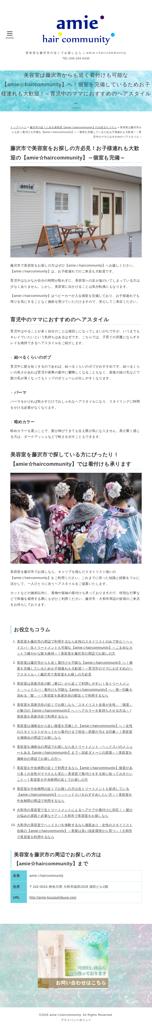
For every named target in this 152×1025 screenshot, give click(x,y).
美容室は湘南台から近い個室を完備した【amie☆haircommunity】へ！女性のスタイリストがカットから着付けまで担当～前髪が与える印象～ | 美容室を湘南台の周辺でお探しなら (75, 731)
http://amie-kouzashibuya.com (52, 897)
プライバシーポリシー (76, 1020)
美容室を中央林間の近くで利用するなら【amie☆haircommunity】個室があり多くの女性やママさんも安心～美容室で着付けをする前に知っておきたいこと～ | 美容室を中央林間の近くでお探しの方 (75, 773)
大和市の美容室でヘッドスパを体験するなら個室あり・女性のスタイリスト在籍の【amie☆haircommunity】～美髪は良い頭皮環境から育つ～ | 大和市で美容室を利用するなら (75, 831)
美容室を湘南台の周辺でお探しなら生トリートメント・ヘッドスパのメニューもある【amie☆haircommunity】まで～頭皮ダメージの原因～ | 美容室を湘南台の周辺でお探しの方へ (75, 752)
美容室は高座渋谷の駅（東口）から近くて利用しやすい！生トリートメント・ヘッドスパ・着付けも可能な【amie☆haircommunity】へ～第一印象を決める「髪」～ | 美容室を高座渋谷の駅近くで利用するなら (75, 689)
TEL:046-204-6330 (76, 58)
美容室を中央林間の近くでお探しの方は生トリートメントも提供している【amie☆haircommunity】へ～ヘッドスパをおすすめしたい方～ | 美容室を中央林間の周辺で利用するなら (74, 794)
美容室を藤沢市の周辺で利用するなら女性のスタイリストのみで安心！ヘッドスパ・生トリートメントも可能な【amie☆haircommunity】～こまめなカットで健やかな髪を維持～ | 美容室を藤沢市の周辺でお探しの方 (75, 647)
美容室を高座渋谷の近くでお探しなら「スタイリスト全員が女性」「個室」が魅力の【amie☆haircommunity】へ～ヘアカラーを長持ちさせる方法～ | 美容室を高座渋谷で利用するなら (75, 710)
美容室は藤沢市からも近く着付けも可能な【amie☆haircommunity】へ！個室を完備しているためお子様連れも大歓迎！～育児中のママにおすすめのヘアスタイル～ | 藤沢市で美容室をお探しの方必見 (75, 668)
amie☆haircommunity (65, 1015)
